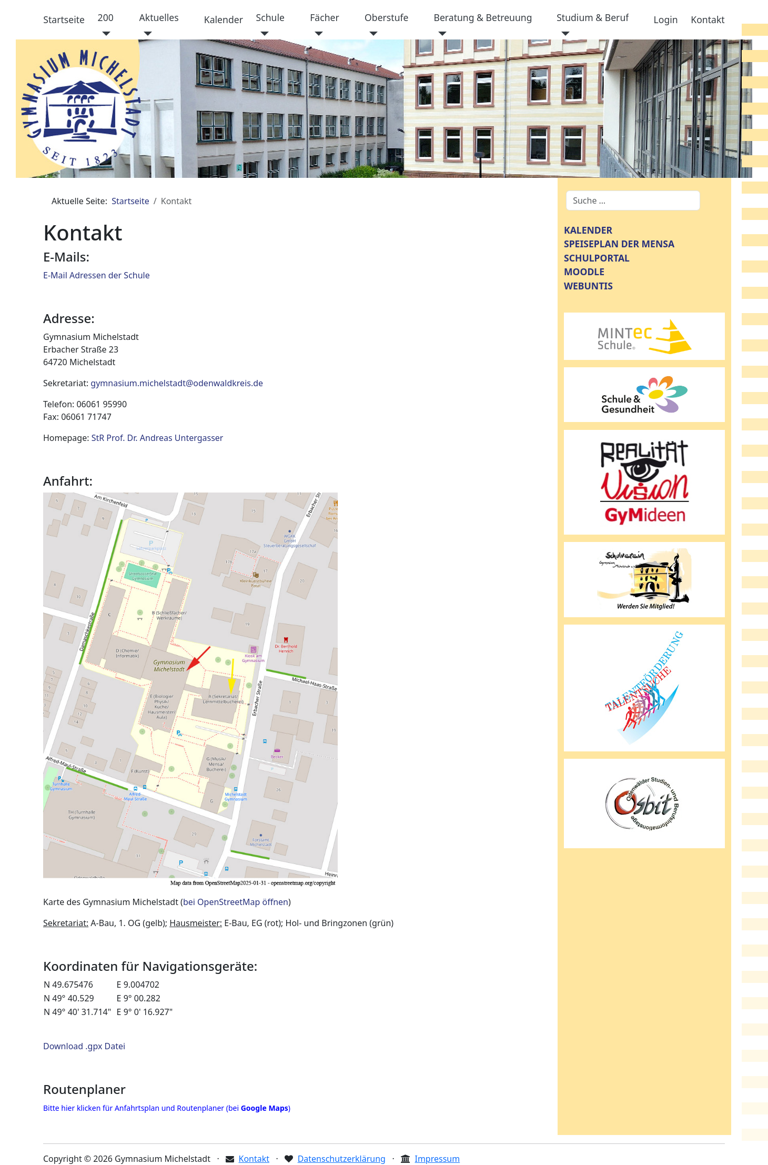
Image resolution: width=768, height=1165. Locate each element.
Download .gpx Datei (84, 1046)
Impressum (437, 1158)
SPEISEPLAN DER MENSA (619, 243)
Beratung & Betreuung (482, 17)
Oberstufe (386, 17)
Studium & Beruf (593, 17)
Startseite (64, 19)
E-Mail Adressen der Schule (96, 275)
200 (106, 17)
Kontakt (707, 19)
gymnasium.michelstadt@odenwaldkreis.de (176, 383)
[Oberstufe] (371, 34)
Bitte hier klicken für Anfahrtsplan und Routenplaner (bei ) (166, 1108)
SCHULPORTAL (597, 258)
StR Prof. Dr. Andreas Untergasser (158, 438)
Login (666, 19)
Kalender (223, 19)
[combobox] (633, 200)
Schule (270, 17)
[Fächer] (316, 34)
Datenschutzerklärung (342, 1158)
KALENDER (588, 230)
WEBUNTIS (588, 285)
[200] (104, 34)
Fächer (324, 17)
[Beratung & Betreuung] (440, 34)
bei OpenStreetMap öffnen (235, 902)
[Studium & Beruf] (563, 34)
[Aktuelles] (146, 34)
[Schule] (262, 34)
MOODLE (584, 271)
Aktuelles (159, 17)
